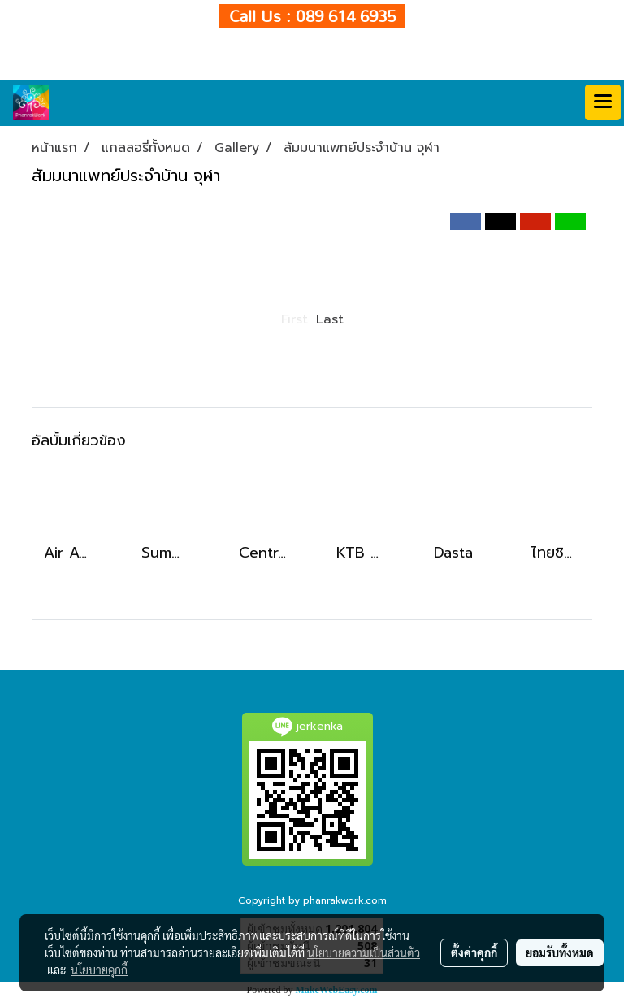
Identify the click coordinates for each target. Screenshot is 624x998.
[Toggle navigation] (603, 102)
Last (330, 319)
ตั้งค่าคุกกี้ (474, 952)
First (294, 319)
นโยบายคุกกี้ (99, 969)
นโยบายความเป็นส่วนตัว (363, 952)
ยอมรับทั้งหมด (560, 952)
